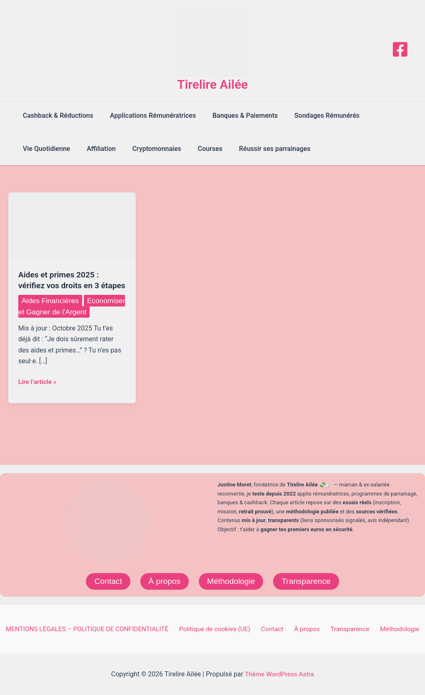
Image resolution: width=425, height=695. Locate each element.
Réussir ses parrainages (260, 149)
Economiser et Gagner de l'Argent (62, 327)
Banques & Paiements (236, 115)
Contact (105, 581)
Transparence (308, 581)
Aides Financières (51, 311)
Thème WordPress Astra (279, 674)
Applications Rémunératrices (148, 115)
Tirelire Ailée (212, 84)
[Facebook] (400, 49)
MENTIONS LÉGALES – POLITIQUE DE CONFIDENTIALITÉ (93, 629)
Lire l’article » (38, 404)
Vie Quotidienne (44, 149)
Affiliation (96, 149)
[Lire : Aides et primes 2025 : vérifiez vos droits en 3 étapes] (72, 225)
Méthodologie (231, 581)
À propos (163, 581)
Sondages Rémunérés (315, 115)
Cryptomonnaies (148, 149)
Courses (198, 149)
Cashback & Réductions (56, 115)
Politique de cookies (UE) (222, 629)
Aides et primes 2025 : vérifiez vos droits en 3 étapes (60, 285)
